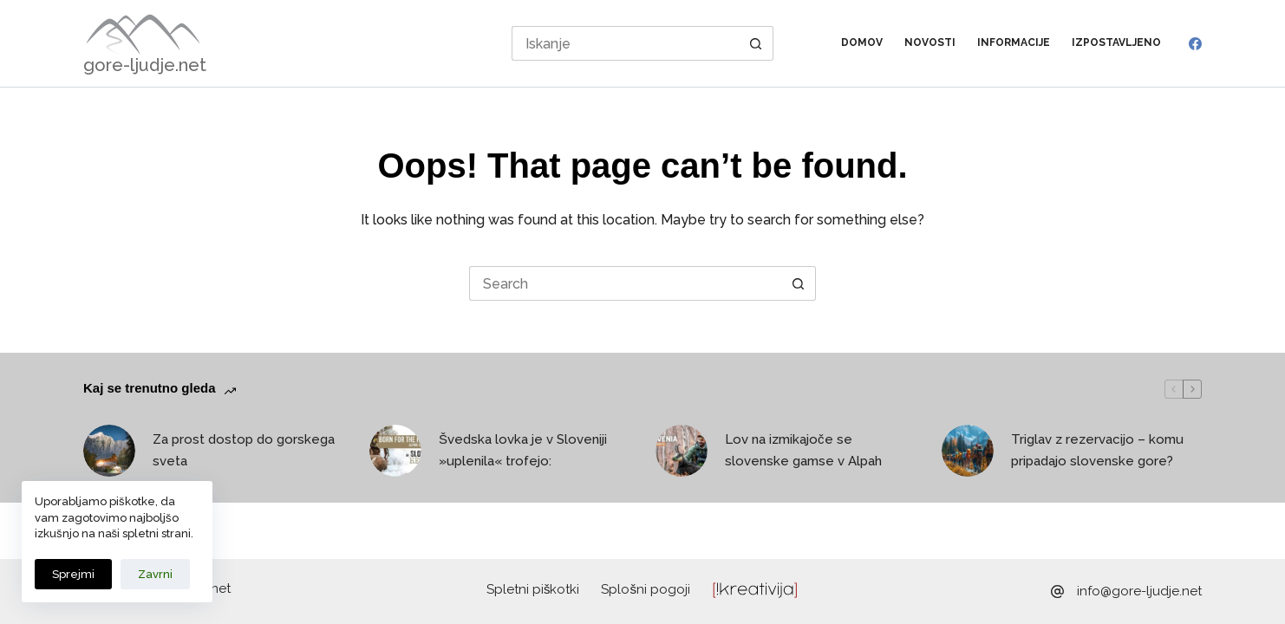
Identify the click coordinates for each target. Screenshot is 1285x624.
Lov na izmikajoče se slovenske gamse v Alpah (803, 450)
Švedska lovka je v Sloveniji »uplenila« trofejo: (523, 450)
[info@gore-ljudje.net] (1057, 591)
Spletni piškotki (533, 589)
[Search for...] (626, 43)
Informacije (1013, 42)
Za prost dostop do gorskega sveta (244, 450)
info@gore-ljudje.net (1139, 591)
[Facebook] (1195, 43)
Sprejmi (73, 574)
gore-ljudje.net (144, 65)
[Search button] (756, 43)
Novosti (930, 42)
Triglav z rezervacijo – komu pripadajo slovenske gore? (1097, 450)
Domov (862, 42)
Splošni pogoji (645, 589)
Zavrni (155, 574)
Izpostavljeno (1116, 42)
